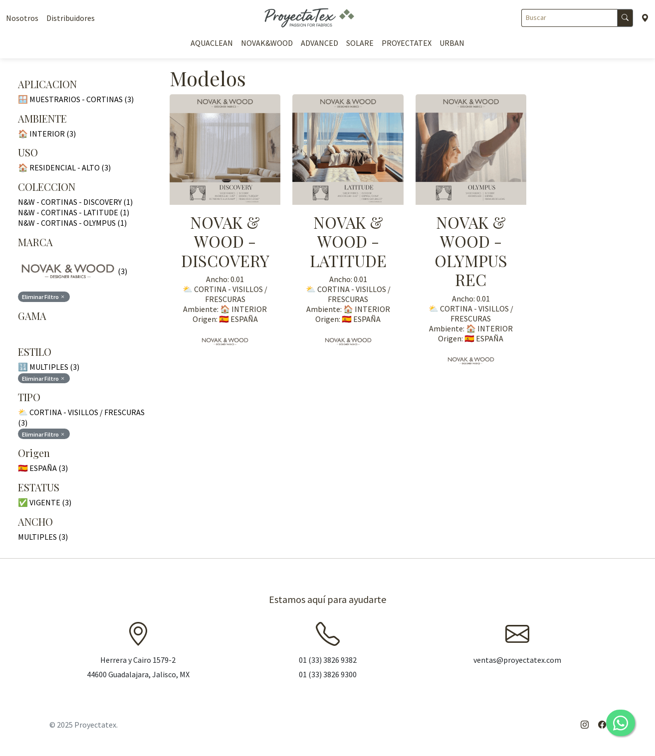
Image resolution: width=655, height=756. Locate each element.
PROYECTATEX (407, 43)
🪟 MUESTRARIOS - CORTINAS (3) (76, 99)
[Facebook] (602, 725)
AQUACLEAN (212, 43)
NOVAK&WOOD (267, 43)
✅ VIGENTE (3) (44, 502)
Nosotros (22, 18)
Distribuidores (70, 18)
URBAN (451, 43)
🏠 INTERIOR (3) (47, 134)
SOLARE (360, 43)
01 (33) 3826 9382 (328, 660)
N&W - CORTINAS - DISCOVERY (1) (75, 202)
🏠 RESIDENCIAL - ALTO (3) (64, 167)
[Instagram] (585, 725)
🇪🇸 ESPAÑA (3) (43, 468)
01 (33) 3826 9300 (328, 674)
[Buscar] (569, 17)
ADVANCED (319, 43)
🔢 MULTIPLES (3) (48, 367)
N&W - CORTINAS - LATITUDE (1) (73, 212)
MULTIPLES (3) (43, 537)
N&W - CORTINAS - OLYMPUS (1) (72, 223)
